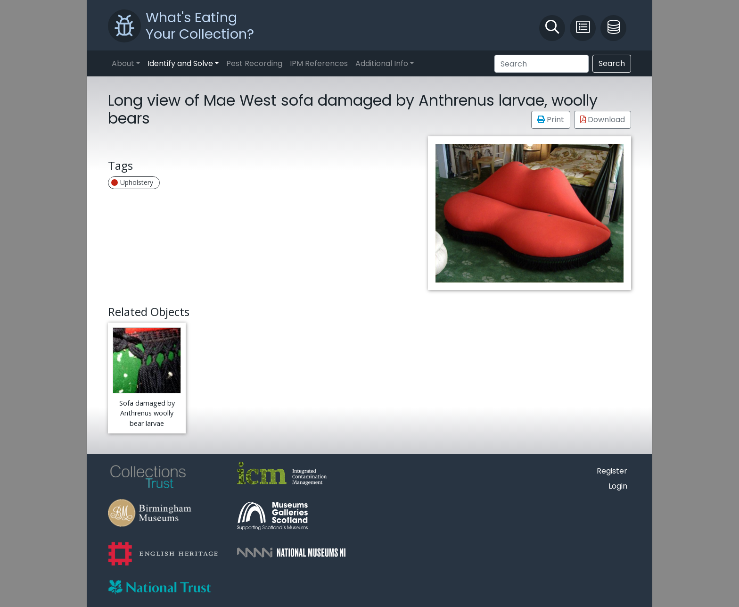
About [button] (123, 63)
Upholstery (132, 182)
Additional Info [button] (381, 63)
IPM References (319, 63)
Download (602, 119)
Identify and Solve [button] (180, 63)
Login (617, 486)
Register (612, 471)
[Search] (541, 64)
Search (612, 63)
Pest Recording (254, 63)
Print (550, 119)
